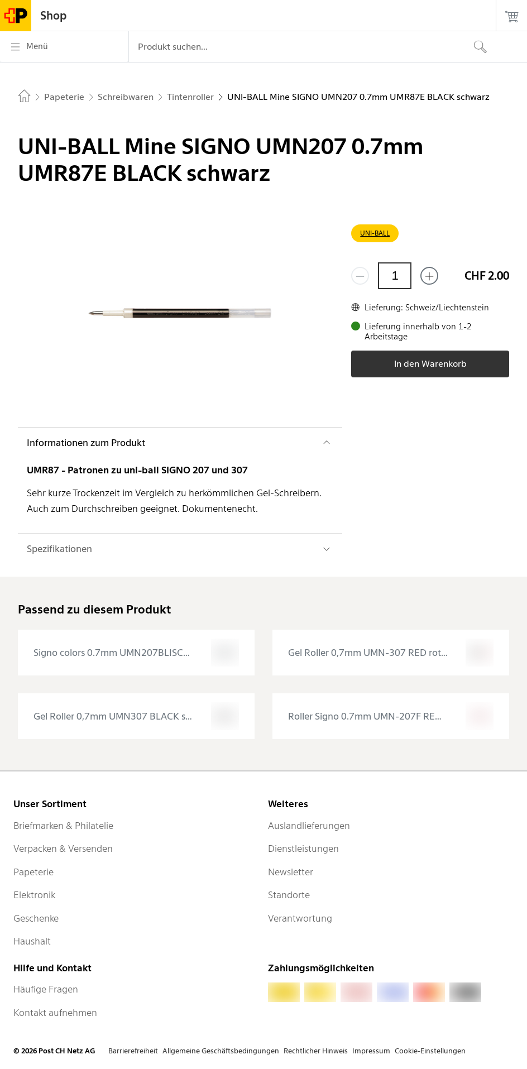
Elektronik (34, 894)
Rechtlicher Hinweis (316, 1051)
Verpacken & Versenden (63, 848)
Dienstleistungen (303, 848)
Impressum (371, 1051)
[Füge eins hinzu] (429, 276)
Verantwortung (300, 918)
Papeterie (33, 872)
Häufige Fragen (45, 989)
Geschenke (36, 918)
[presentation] (136, 652)
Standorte (289, 894)
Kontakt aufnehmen (55, 1012)
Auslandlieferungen (309, 825)
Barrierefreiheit (133, 1051)
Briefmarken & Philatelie (63, 825)
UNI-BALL (375, 233)
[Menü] (64, 47)
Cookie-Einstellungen (430, 1051)
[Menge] (394, 275)
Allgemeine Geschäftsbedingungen (220, 1051)
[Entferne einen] (360, 276)
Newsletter (290, 872)
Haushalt (32, 941)
